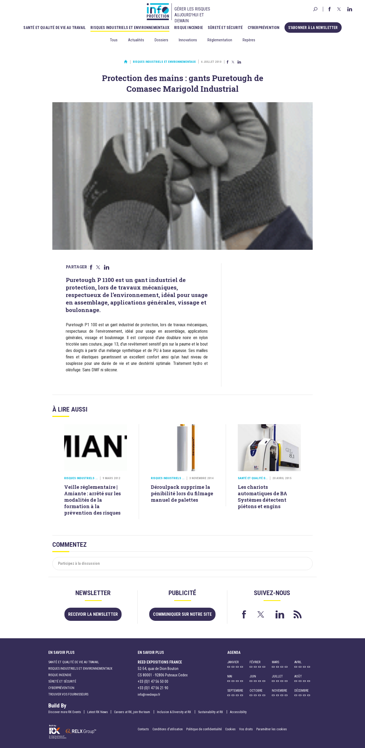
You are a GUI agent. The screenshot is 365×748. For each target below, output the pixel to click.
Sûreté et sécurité (225, 28)
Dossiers (161, 40)
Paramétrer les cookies (271, 729)
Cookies (230, 729)
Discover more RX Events (64, 712)
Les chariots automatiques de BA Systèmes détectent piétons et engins (262, 496)
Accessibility (238, 712)
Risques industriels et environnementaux (129, 28)
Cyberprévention (264, 28)
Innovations (188, 40)
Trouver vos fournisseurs (68, 694)
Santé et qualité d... (253, 478)
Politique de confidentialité (204, 729)
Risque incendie (188, 28)
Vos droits (246, 729)
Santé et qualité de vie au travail (54, 28)
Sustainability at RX (211, 712)
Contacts (143, 729)
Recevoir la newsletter (93, 614)
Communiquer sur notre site (182, 614)
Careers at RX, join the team (132, 712)
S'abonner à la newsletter (313, 27)
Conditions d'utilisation (167, 729)
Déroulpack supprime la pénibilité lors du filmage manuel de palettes (182, 493)
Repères (249, 40)
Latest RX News (97, 712)
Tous (114, 40)
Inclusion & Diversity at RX (174, 712)
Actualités (136, 40)
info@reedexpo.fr (149, 694)
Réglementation (219, 40)
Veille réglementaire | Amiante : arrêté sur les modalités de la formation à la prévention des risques (92, 500)
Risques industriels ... (81, 478)
